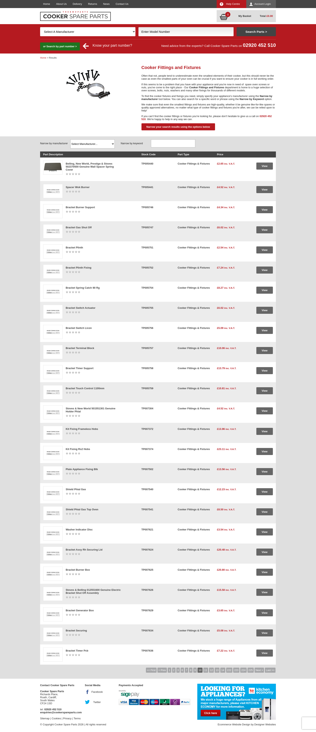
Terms (77, 718)
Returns (92, 3)
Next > (259, 670)
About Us (61, 3)
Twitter (97, 702)
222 (229, 670)
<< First (151, 670)
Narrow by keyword (132, 143)
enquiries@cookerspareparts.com (61, 712)
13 (217, 670)
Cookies (56, 718)
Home (46, 3)
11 (205, 670)
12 (211, 670)
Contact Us (122, 3)
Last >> (270, 670)
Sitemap (45, 718)
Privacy (67, 718)
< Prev (162, 670)
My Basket (244, 16)
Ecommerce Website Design (234, 724)
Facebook (97, 691)
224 (243, 670)
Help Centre (233, 3)
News (106, 3)
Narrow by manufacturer (54, 143)
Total (266, 16)
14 (222, 670)
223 (236, 670)
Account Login (262, 3)
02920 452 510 (259, 45)
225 (250, 670)
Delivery (77, 3)
